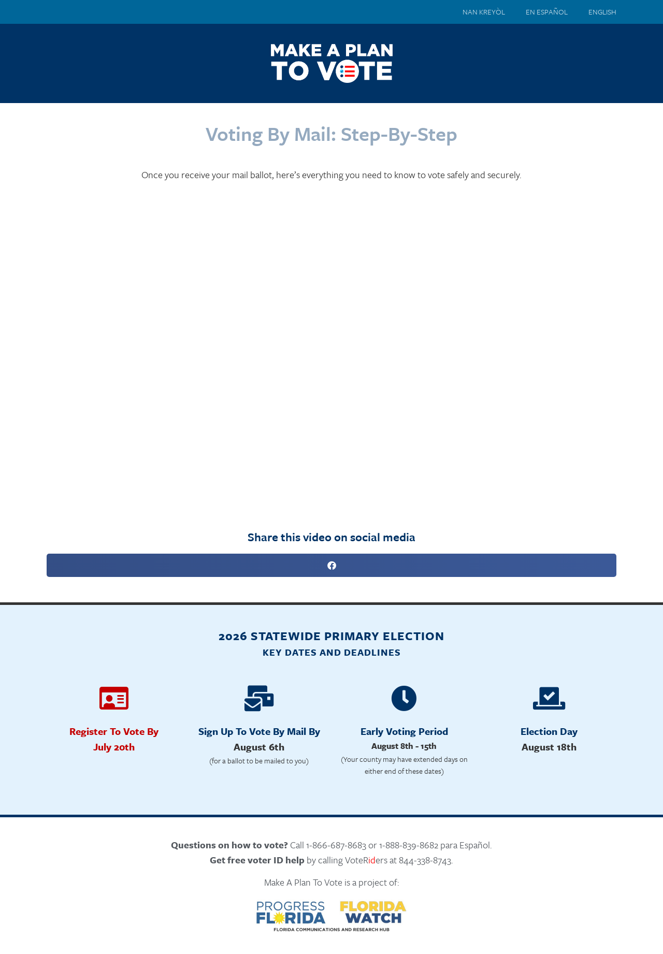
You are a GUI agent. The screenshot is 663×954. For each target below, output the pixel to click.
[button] (331, 565)
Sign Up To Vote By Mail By (259, 731)
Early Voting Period (404, 731)
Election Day (549, 731)
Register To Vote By (113, 731)
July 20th (114, 747)
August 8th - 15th (404, 746)
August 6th (259, 747)
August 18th (549, 747)
